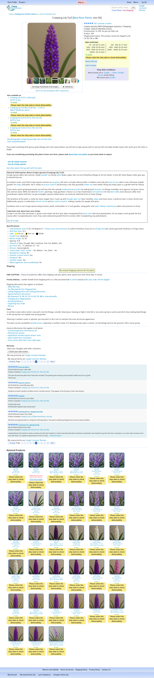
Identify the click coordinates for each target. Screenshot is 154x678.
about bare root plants (78, 154)
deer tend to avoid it (59, 201)
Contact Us (106, 670)
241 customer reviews (98, 24)
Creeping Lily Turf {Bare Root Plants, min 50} (36, 416)
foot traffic (114, 192)
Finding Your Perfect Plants (26, 14)
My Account (12, 675)
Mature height (15, 239)
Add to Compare (91, 65)
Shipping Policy (81, 670)
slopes (19, 185)
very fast (77, 189)
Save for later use (91, 61)
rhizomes (97, 189)
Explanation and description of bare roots (24, 335)
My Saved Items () (28, 675)
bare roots (87, 214)
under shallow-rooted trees (105, 206)
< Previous (12, 362)
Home (129, 2)
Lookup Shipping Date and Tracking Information (26, 292)
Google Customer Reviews (35, 355)
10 (48, 362)
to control (73, 280)
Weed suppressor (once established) (24, 263)
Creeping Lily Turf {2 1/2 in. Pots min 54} (35, 388)
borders (41, 192)
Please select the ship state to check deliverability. (106, 58)
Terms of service (67, 670)
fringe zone (100, 229)
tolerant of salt (41, 201)
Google (106, 73)
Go (133, 7)
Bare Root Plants (82, 17)
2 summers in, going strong (28, 425)
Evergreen (14, 258)
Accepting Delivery (15, 301)
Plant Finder (12, 2)
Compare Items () (61, 675)
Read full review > (56, 436)
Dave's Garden (118, 73)
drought (70, 199)
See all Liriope (12, 221)
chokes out (88, 185)
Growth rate (14, 236)
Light (12, 234)
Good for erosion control (19, 255)
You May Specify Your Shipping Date (22, 289)
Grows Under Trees (17, 251)
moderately (66, 189)
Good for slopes (16, 260)
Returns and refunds (51, 670)
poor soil (77, 199)
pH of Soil (13, 246)
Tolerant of (14, 243)
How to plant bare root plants (20, 338)
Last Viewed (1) (44, 675)
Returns (11, 306)
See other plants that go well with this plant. (24, 168)
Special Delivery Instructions (19, 294)
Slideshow (68, 87)
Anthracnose (37, 323)
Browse (23, 2)
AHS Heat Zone (16, 231)
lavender (44, 175)
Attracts (13, 248)
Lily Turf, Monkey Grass (47, 14)
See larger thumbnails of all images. (45, 87)
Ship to (81, 2)
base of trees (113, 182)
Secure (100, 75)
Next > (53, 362)
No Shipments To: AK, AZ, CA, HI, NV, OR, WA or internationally (32, 296)
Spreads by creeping (18, 253)
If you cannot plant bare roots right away (24, 340)
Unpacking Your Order (16, 304)
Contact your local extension (56, 229)
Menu (136, 2)
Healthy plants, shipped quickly (30, 412)
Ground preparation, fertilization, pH (22, 331)
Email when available (36, 480)
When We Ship (13, 287)
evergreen (56, 182)
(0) (143, 2)
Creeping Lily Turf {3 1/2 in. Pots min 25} (35, 372)
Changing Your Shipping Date (19, 299)
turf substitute (98, 192)
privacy (112, 78)
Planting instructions (16, 333)
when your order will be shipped (96, 280)
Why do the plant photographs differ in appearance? (52, 91)
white (59, 175)
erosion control (50, 185)
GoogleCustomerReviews (143, 8)
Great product (23, 367)
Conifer (29, 251)
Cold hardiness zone (18, 229)
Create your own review (18, 352)
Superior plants (24, 383)
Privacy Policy (94, 670)
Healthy (21, 396)
